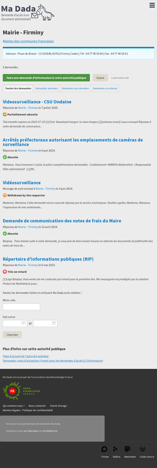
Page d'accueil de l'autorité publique (26, 356)
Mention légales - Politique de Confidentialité (28, 410)
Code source (147, 452)
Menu (152, 4)
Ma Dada (28, 12)
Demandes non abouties (75, 88)
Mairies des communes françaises (28, 41)
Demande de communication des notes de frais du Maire (62, 221)
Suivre (100, 78)
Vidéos (116, 452)
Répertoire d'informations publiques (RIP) (48, 259)
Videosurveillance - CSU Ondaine (37, 102)
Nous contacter (37, 405)
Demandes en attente (105, 88)
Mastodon (130, 452)
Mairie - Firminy (28, 108)
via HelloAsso (50, 430)
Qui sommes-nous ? (14, 405)
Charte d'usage (58, 405)
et (30, 323)
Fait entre (9, 317)
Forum (105, 452)
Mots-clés (9, 300)
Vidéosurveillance (22, 183)
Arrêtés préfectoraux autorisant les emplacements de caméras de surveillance (73, 142)
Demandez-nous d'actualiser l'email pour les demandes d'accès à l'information (53, 360)
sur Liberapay (31, 430)
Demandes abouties (46, 88)
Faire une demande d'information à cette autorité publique (46, 78)
